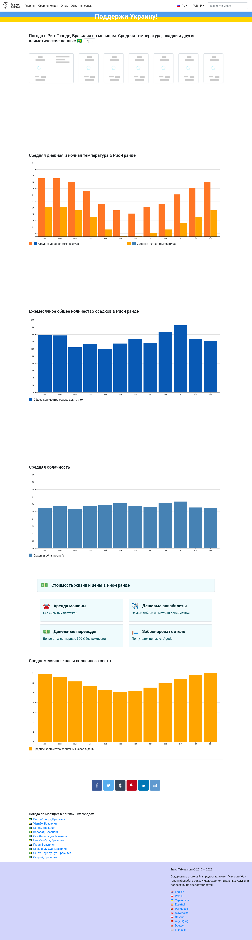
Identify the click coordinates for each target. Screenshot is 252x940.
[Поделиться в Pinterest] (132, 785)
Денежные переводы (75, 631)
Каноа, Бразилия (44, 827)
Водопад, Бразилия (45, 832)
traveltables (15, 5)
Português (179, 908)
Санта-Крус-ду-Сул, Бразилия (52, 853)
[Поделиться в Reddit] (155, 785)
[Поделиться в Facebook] (97, 785)
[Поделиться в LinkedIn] (143, 785)
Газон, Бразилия (44, 844)
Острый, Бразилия (45, 857)
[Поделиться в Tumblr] (120, 785)
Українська (180, 900)
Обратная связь (81, 5)
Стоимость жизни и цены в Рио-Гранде (90, 585)
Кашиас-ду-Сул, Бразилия (50, 848)
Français (178, 929)
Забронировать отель (163, 631)
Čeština (177, 917)
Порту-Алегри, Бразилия (49, 819)
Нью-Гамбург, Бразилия (48, 840)
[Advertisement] (126, 123)
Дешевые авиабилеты (164, 605)
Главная (30, 5)
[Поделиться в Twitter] (108, 785)
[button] (198, 5)
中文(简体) (179, 921)
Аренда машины (70, 605)
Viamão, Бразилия (45, 823)
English (177, 892)
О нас (64, 5)
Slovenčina (179, 913)
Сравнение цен (48, 5)
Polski (177, 896)
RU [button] (181, 5)
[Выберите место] (228, 5)
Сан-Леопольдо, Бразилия (50, 836)
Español (178, 904)
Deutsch (178, 925)
